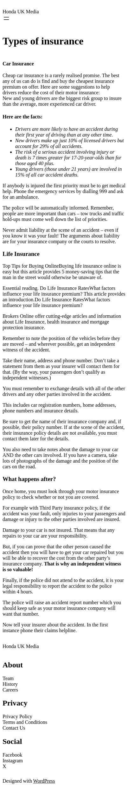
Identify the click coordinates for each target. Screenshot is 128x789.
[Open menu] (6, 18)
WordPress (44, 781)
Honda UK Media (21, 11)
